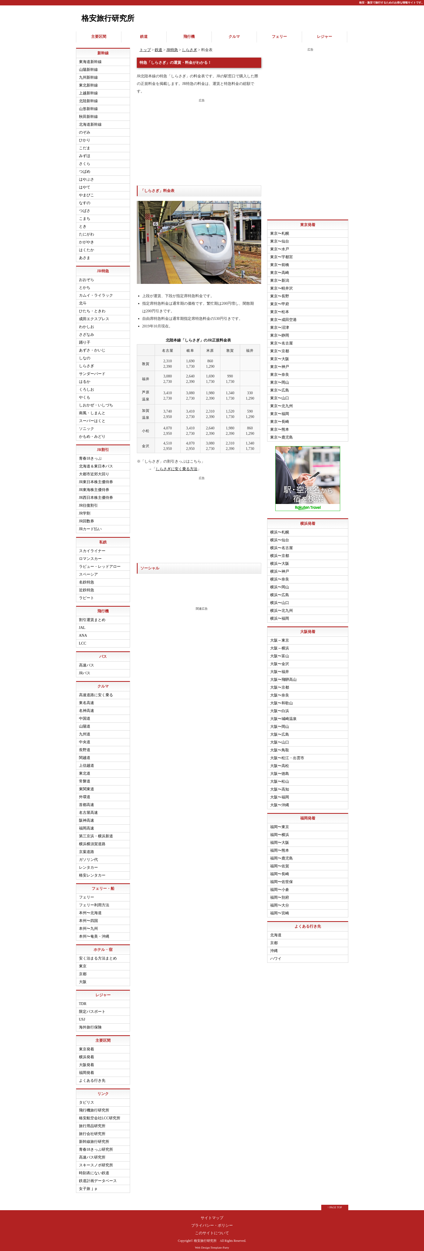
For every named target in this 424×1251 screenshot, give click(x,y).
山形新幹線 (88, 105)
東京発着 (86, 1046)
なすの (84, 199)
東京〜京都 (279, 348)
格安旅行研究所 (107, 18)
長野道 (84, 746)
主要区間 (98, 35)
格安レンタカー (92, 872)
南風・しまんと (92, 409)
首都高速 (86, 801)
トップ (145, 46)
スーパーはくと (92, 417)
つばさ (84, 207)
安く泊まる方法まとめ (98, 955)
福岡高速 (86, 825)
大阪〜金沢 (279, 660)
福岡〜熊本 (279, 847)
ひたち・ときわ (92, 308)
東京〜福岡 (279, 410)
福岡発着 (86, 1069)
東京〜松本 (279, 308)
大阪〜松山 (279, 778)
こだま (84, 144)
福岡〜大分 (279, 902)
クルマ (234, 35)
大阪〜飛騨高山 (283, 676)
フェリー (279, 35)
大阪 (83, 978)
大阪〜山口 (279, 739)
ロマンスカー (90, 555)
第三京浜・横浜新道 (96, 833)
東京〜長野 (279, 293)
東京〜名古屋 (281, 340)
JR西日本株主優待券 (96, 494)
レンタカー (88, 864)
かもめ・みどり (92, 433)
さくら (84, 160)
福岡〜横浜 (279, 831)
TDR (83, 1000)
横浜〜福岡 (279, 615)
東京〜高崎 (279, 269)
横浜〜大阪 (279, 560)
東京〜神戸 (279, 363)
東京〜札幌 (279, 230)
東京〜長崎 (279, 418)
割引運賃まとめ (92, 616)
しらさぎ (189, 46)
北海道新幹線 (90, 121)
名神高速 (86, 707)
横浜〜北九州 (281, 607)
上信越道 (86, 762)
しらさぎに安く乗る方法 (176, 466)
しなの (84, 355)
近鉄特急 (86, 587)
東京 (83, 963)
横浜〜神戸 (279, 568)
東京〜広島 (279, 387)
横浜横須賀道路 (92, 840)
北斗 (83, 300)
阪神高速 (86, 817)
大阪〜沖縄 (279, 801)
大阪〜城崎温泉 (283, 715)
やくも (84, 394)
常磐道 (84, 778)
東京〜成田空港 (283, 316)
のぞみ (84, 129)
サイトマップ (212, 1214)
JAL (82, 624)
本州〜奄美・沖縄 (94, 933)
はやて (84, 184)
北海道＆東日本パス (96, 463)
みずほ (84, 152)
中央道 (84, 738)
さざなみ (86, 331)
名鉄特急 (86, 579)
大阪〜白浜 (279, 707)
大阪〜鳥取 (279, 747)
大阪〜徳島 (279, 770)
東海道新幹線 (90, 58)
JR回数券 (86, 518)
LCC (82, 640)
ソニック (86, 425)
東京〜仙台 (279, 238)
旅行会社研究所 (92, 1130)
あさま (84, 254)
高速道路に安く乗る (96, 691)
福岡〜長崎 (279, 870)
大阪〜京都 (279, 684)
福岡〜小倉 (279, 886)
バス (103, 653)
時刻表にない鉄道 (94, 1169)
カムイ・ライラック (96, 292)
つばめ (84, 168)
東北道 (84, 770)
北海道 (275, 932)
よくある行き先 (92, 1077)
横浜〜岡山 (279, 584)
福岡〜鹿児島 (281, 855)
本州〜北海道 (90, 909)
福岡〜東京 (279, 823)
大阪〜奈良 (279, 692)
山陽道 (84, 723)
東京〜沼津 (279, 324)
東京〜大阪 (279, 355)
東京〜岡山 (279, 379)
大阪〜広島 (279, 731)
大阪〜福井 (279, 668)
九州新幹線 (88, 74)
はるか (84, 378)
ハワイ (275, 955)
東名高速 (86, 699)
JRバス (85, 670)
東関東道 (86, 786)
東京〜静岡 (279, 332)
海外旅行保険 (90, 1024)
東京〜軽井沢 (281, 285)
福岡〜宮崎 (279, 910)
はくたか (86, 246)
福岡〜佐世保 (281, 878)
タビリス (86, 1099)
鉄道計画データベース (98, 1177)
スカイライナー (92, 547)
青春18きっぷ (90, 455)
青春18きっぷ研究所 (96, 1146)
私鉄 (103, 539)
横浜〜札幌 (279, 529)
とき (83, 223)
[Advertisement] (199, 139)
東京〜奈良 (279, 371)
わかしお (86, 323)
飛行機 (189, 35)
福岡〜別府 (279, 894)
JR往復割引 (88, 502)
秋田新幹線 (88, 113)
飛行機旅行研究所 (94, 1107)
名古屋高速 (88, 809)
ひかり (84, 137)
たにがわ (86, 231)
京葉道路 (86, 848)
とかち (84, 284)
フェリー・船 (103, 885)
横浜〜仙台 (279, 537)
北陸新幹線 (88, 97)
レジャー (324, 35)
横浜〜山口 (279, 599)
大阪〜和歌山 (281, 700)
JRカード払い (90, 525)
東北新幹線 (88, 82)
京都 (83, 970)
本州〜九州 (88, 925)
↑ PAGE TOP (334, 1203)
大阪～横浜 (279, 645)
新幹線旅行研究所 (94, 1138)
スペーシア (88, 571)
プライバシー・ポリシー (212, 1222)
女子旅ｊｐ (88, 1185)
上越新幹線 (88, 90)
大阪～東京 (279, 637)
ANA (83, 632)
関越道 (84, 754)
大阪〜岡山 (279, 723)
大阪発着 (86, 1061)
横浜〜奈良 (279, 576)
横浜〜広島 (279, 591)
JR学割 (85, 510)
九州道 (84, 731)
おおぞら (86, 276)
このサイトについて (212, 1229)
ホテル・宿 (103, 946)
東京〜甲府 (279, 300)
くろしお (86, 386)
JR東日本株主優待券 (96, 478)
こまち (84, 215)
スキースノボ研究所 (96, 1162)
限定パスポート (92, 1008)
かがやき (86, 239)
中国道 (84, 715)
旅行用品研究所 (92, 1122)
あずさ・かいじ (92, 347)
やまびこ (86, 192)
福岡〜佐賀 (279, 863)
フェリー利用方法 (94, 902)
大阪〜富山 (279, 653)
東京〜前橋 (279, 261)
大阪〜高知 (279, 786)
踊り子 (84, 339)
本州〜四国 (88, 917)
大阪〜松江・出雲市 (287, 754)
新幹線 (103, 50)
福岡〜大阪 (279, 839)
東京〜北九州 (281, 402)
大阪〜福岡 (279, 794)
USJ (82, 1016)
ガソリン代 (88, 856)
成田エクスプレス (94, 315)
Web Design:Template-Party (212, 1244)
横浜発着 (86, 1053)
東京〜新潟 (279, 277)
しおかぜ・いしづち (96, 402)
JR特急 (172, 46)
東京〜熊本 (279, 426)
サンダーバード (92, 370)
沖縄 (274, 947)
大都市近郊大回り (94, 471)
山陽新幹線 (88, 66)
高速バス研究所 (92, 1154)
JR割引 (103, 446)
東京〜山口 (279, 395)
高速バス (86, 662)
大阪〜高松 (279, 762)
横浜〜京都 (279, 552)
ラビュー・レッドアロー (100, 563)
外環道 (84, 793)
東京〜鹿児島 (281, 434)
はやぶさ (86, 176)
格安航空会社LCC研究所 (99, 1115)
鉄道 (144, 35)
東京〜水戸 (279, 246)
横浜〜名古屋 (281, 544)
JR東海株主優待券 (94, 486)
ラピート (86, 594)
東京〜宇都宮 (281, 253)
